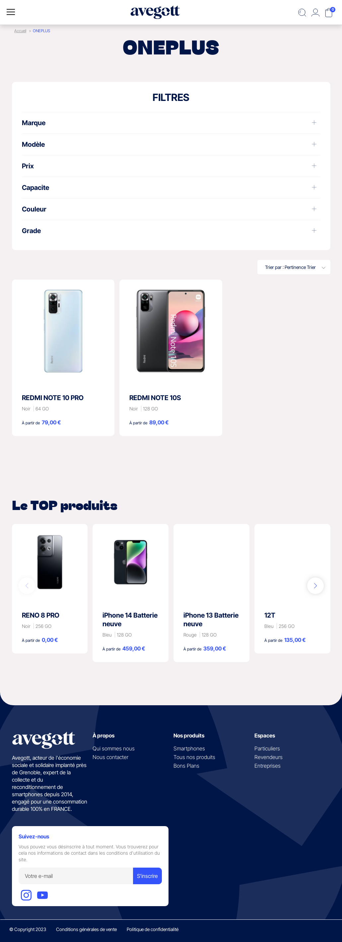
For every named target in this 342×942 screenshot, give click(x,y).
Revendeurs (268, 757)
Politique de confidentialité (152, 929)
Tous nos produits (194, 757)
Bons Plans (186, 765)
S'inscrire (147, 876)
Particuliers (267, 748)
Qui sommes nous (114, 748)
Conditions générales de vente (86, 929)
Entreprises (267, 765)
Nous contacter (110, 757)
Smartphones (189, 748)
